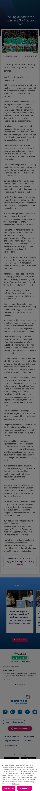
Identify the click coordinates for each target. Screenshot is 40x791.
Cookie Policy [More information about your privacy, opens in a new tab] (16, 785)
